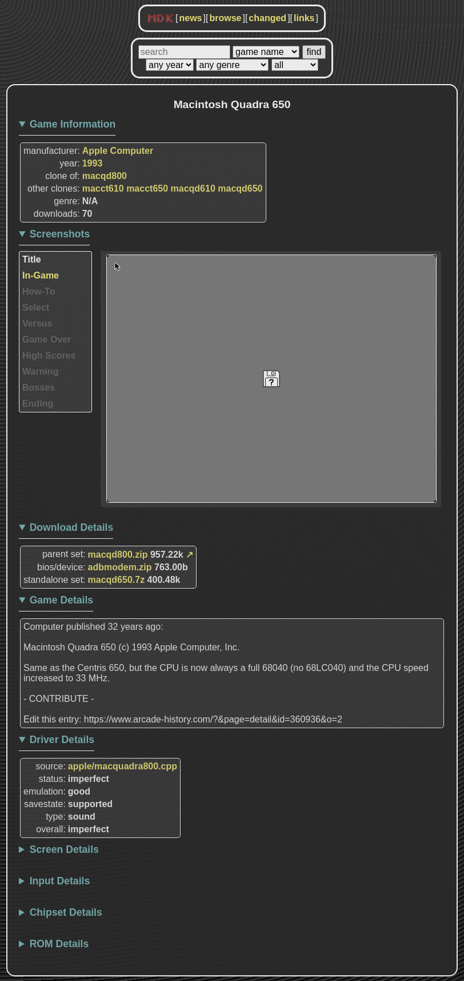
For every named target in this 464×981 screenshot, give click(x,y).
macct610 (103, 188)
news (190, 18)
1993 (92, 163)
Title (31, 259)
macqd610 (193, 188)
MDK (160, 18)
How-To (38, 291)
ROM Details (59, 944)
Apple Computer (117, 151)
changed (267, 18)
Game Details (61, 600)
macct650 (147, 188)
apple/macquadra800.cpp (122, 766)
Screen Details (64, 849)
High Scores (48, 355)
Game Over (46, 339)
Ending (37, 403)
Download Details (72, 527)
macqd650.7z (116, 580)
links (304, 18)
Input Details (60, 881)
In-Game (40, 275)
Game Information (73, 124)
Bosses (38, 387)
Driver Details (62, 739)
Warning (40, 371)
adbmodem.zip (120, 567)
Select (35, 307)
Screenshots (60, 234)
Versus (37, 323)
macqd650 (240, 188)
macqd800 (104, 176)
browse (225, 18)
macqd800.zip (118, 554)
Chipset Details (66, 912)
